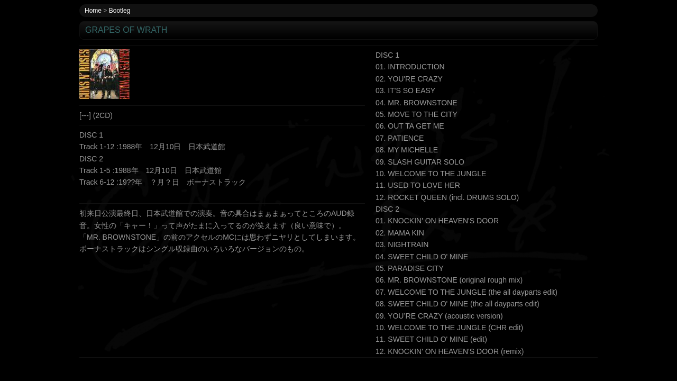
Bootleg (120, 10)
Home (93, 10)
